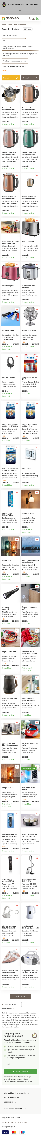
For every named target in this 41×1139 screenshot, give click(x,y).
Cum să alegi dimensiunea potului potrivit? (23, 4)
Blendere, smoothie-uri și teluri (13, 41)
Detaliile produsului (17, 125)
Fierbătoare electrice (10, 35)
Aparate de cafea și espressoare (14, 66)
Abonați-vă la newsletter (20, 1071)
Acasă (4, 24)
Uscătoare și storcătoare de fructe (14, 61)
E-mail (7, 1064)
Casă (10, 24)
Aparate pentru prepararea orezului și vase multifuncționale (17, 47)
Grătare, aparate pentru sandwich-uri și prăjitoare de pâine (20, 54)
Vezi (20, 10)
